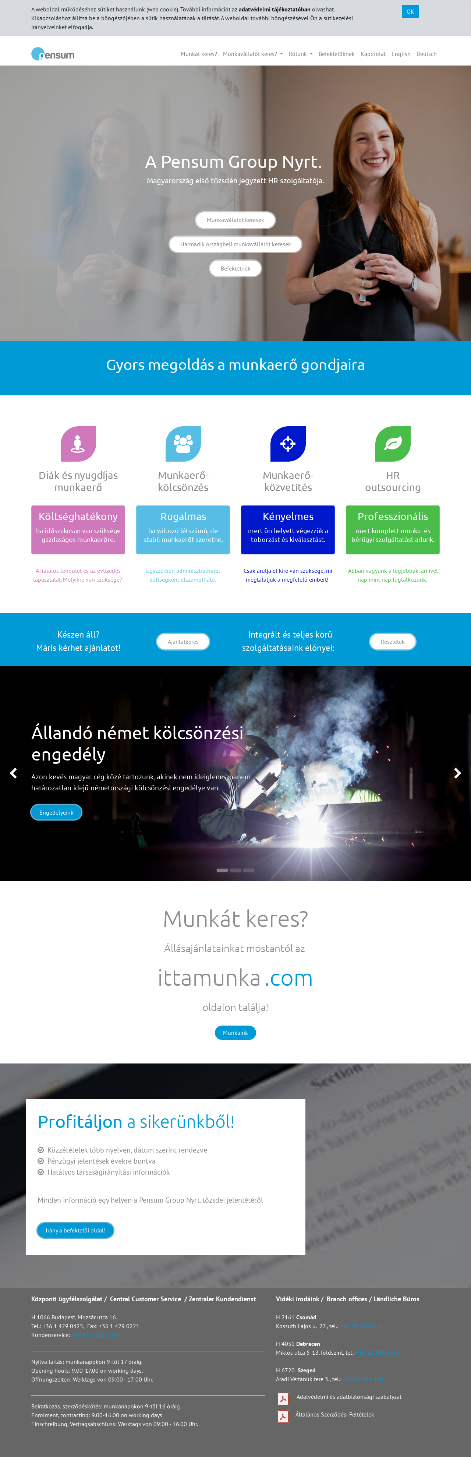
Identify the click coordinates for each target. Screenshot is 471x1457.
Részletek (393, 641)
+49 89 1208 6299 (94, 1334)
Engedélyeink (56, 812)
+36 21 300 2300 (378, 1352)
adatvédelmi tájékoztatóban (275, 9)
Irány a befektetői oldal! (76, 1230)
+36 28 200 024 (361, 1326)
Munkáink (235, 1032)
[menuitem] (199, 54)
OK (410, 11)
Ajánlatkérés (183, 641)
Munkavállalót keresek (235, 219)
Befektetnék (236, 268)
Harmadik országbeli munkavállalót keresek (235, 244)
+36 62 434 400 (363, 1379)
